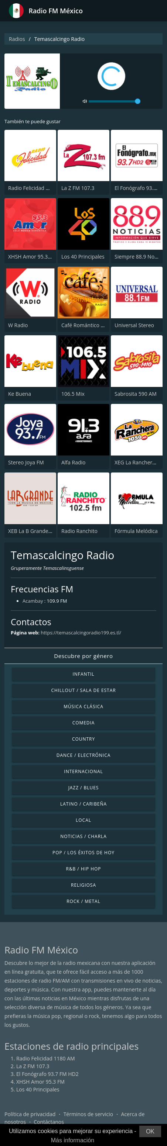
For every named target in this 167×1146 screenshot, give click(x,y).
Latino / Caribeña (83, 804)
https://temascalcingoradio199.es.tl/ (81, 632)
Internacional (83, 771)
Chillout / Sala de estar (83, 690)
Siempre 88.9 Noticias (141, 256)
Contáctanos (49, 1121)
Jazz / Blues (83, 788)
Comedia (83, 723)
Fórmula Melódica (136, 530)
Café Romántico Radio (87, 325)
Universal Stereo (134, 325)
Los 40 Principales (83, 256)
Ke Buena (19, 393)
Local (83, 820)
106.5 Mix (73, 393)
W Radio (18, 325)
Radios (17, 38)
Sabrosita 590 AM (136, 393)
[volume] (114, 101)
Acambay (33, 601)
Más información (72, 1140)
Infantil (83, 674)
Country (83, 739)
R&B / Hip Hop (83, 869)
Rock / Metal (83, 901)
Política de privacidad (29, 1114)
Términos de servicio (88, 1114)
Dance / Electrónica (83, 755)
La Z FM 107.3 (78, 187)
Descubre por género (83, 655)
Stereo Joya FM (26, 462)
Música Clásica (83, 706)
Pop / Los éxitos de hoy (83, 852)
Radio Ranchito (79, 530)
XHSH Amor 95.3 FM (32, 256)
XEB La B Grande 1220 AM (39, 530)
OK (150, 1131)
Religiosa (83, 885)
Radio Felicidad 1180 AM (37, 187)
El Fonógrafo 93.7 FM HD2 (47, 1073)
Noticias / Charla (83, 836)
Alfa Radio (73, 462)
